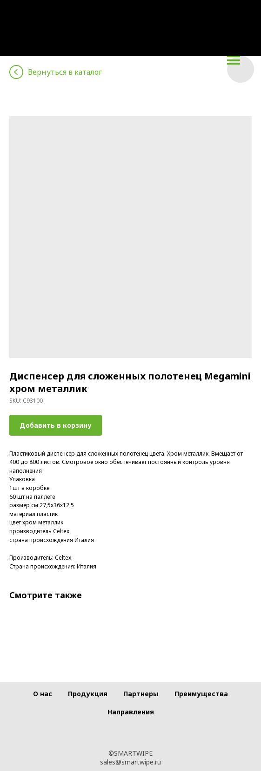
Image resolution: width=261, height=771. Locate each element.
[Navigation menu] (233, 60)
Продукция (87, 693)
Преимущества (201, 693)
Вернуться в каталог (65, 72)
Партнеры (141, 693)
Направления (130, 711)
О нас (42, 693)
